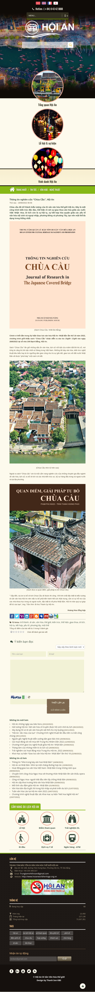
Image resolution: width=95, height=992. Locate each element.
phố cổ (67, 933)
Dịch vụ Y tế (47, 847)
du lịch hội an (28, 933)
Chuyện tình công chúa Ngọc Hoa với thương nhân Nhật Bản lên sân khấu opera (48, 774)
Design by (49, 980)
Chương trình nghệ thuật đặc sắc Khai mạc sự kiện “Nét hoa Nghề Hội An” (45, 794)
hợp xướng (41, 938)
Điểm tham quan (47, 828)
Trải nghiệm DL (72, 828)
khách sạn (54, 938)
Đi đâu (22, 847)
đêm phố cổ (15, 938)
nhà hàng (67, 938)
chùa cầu (28, 938)
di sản (15, 943)
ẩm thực (28, 943)
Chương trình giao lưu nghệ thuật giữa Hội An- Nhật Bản (37, 745)
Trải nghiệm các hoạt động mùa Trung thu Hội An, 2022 (37, 751)
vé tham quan (41, 933)
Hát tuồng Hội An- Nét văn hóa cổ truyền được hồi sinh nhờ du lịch (42, 727)
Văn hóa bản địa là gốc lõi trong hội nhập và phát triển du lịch (40, 788)
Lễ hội (22, 828)
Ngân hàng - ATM (72, 847)
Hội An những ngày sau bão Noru (27, 724)
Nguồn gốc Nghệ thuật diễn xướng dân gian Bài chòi (35, 739)
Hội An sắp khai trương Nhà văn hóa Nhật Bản (33, 782)
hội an (15, 933)
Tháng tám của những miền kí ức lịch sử (30, 748)
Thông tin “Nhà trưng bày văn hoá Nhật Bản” (32, 762)
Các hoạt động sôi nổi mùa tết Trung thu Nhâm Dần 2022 (38, 742)
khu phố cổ (54, 933)
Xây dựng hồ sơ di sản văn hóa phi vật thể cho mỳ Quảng (38, 730)
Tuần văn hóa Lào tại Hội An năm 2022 (29, 791)
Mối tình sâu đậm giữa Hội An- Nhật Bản (30, 785)
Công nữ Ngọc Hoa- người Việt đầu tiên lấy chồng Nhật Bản (39, 779)
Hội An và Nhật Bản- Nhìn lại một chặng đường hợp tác (37, 765)
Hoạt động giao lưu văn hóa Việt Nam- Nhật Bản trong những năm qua (44, 768)
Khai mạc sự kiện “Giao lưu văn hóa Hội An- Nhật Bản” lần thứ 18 (41, 753)
